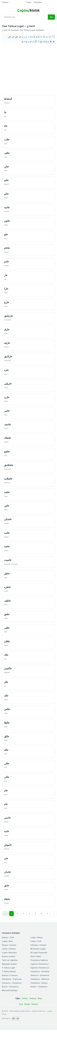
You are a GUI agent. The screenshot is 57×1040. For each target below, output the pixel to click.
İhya (21, 1004)
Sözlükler (38, 2)
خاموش (8, 844)
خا (5, 112)
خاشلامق (8, 465)
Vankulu (32, 998)
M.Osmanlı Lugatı (37, 949)
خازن (6, 397)
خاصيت (7, 559)
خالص (7, 709)
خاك (6, 654)
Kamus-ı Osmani (9, 945)
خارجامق (8, 315)
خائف (6, 153)
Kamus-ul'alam (8, 956)
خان (6, 858)
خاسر (7, 410)
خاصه (7, 532)
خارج (6, 302)
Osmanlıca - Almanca (39, 979)
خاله (6, 749)
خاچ (6, 234)
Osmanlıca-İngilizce (39, 960)
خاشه (7, 492)
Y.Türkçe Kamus (9, 971)
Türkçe (5, 2)
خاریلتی (8, 383)
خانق (6, 885)
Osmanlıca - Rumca (38, 983)
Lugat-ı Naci (7, 941)
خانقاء (7, 899)
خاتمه (7, 207)
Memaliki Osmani (9, 964)
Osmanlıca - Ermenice (39, 971)
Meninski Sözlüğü (9, 990)
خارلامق (8, 356)
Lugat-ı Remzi (36, 937)
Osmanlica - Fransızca (11, 979)
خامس (7, 817)
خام (6, 790)
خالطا (7, 722)
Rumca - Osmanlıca (38, 987)
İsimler (25, 998)
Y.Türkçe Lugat (8, 968)
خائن (6, 166)
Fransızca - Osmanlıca (11, 983)
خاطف (7, 600)
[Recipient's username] (25, 17)
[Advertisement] (23, 69)
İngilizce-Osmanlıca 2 (39, 968)
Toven (28, 2)
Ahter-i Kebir (35, 956)
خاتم (6, 180)
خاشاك (7, 437)
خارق (6, 329)
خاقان (7, 641)
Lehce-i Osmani (9, 949)
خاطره (7, 587)
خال (6, 682)
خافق (6, 614)
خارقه (7, 343)
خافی (6, 627)
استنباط (8, 98)
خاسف (7, 424)
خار (5, 275)
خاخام (7, 247)
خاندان (7, 871)
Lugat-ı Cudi (35, 941)
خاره (6, 370)
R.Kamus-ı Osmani (38, 945)
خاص (6, 505)
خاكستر (8, 668)
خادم (6, 261)
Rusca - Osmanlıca (10, 987)
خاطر (6, 573)
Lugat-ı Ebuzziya (9, 952)
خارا (6, 288)
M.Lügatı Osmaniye (38, 952)
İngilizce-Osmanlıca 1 (39, 964)
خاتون (7, 220)
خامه (6, 831)
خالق (6, 736)
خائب (6, 139)
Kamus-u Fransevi (10, 975)
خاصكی (8, 519)
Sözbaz (34, 1004)
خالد (6, 695)
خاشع (7, 451)
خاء (5, 125)
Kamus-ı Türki (8, 937)
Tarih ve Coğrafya (10, 960)
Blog (40, 998)
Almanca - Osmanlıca (39, 975)
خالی (6, 763)
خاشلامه (8, 478)
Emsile (27, 1004)
